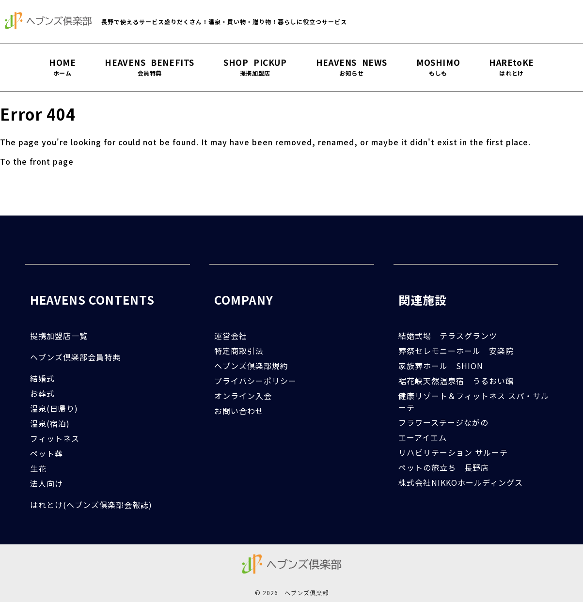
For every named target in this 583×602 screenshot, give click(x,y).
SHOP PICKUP (255, 67)
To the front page (37, 161)
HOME (62, 67)
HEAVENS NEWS (351, 67)
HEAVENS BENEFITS (149, 67)
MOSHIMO (438, 67)
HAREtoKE (511, 67)
